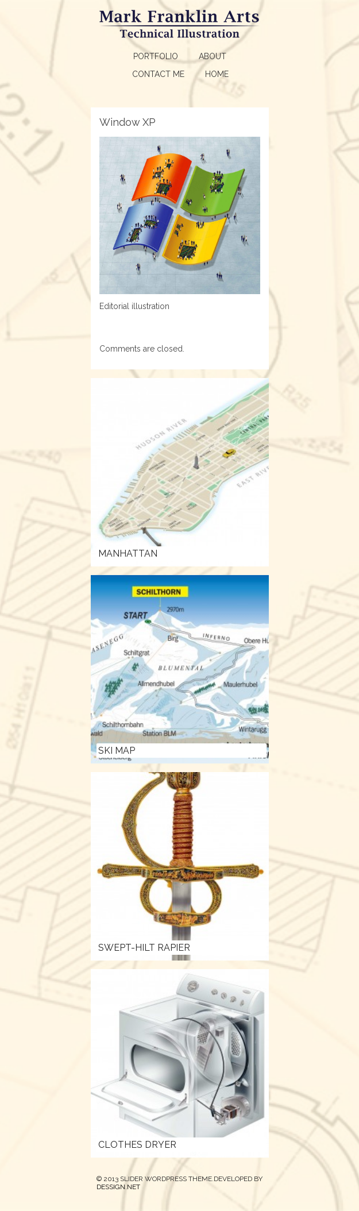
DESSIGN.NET (118, 1187)
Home (217, 74)
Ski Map (116, 750)
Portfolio (155, 56)
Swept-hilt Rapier (144, 947)
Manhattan (127, 553)
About (212, 56)
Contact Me (158, 74)
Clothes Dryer (137, 1144)
